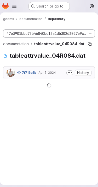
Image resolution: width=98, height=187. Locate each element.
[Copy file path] (89, 44)
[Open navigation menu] (14, 6)
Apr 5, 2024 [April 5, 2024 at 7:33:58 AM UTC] (47, 73)
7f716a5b (26, 72)
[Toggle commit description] (69, 72)
